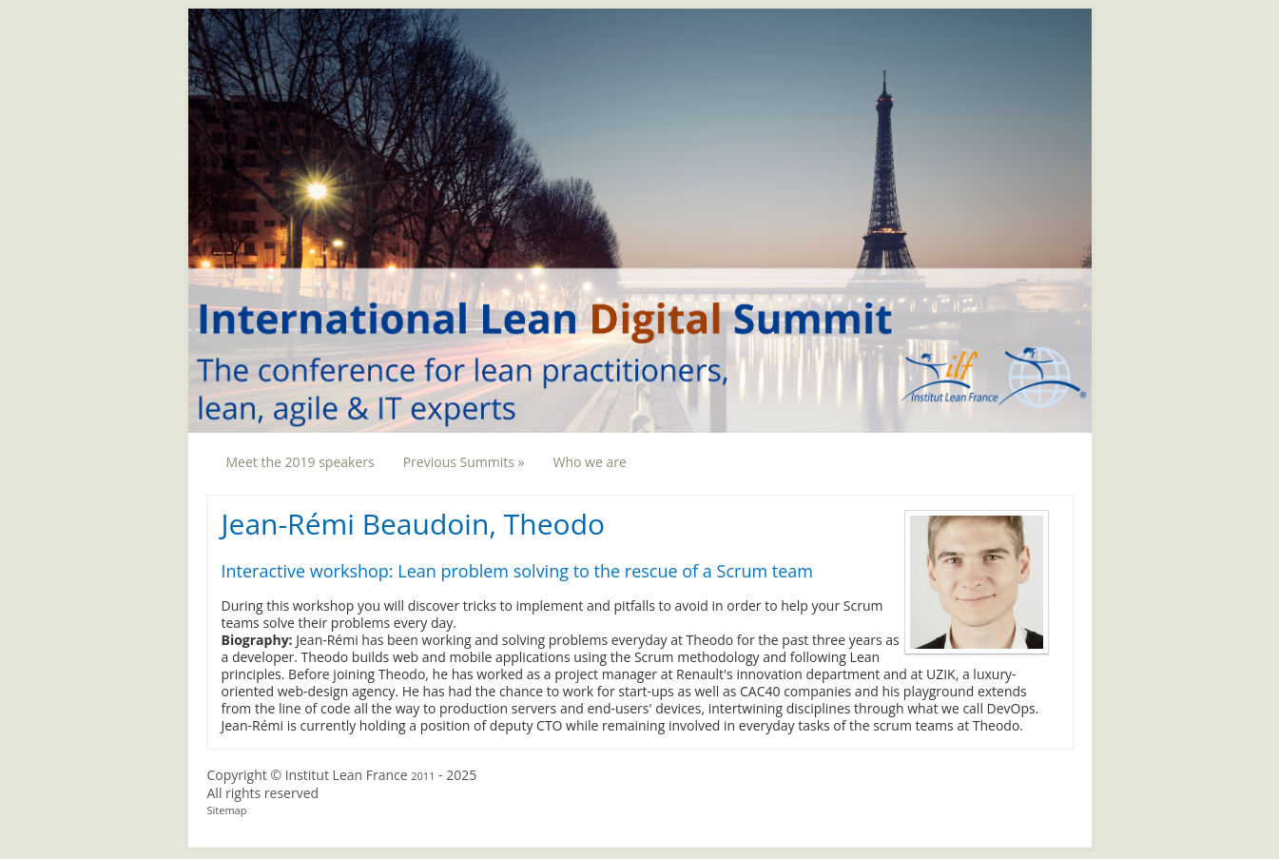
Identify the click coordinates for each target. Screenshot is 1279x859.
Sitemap (227, 810)
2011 (423, 776)
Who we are (589, 462)
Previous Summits (464, 462)
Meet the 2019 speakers (300, 462)
